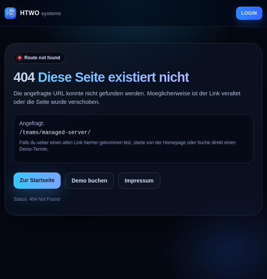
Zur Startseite (37, 180)
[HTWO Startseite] (33, 13)
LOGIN (249, 13)
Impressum (139, 180)
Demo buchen (89, 180)
